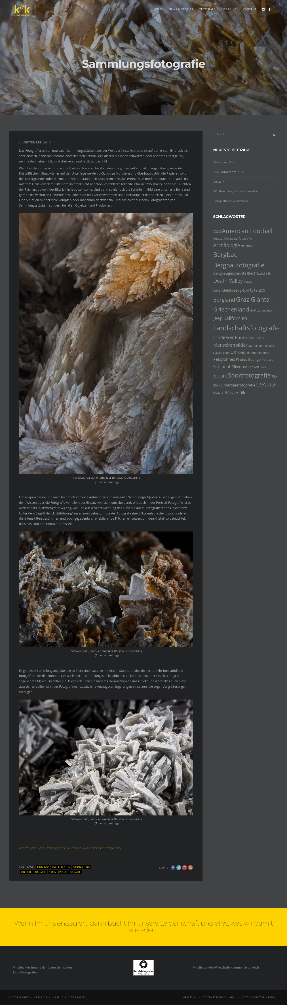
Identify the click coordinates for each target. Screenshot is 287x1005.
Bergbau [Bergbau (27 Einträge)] (225, 254)
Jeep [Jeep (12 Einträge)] (218, 318)
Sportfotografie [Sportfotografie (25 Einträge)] (249, 375)
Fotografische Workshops (231, 201)
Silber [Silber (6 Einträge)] (236, 366)
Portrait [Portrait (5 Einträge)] (267, 359)
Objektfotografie (33, 872)
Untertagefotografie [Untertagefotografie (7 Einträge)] (238, 385)
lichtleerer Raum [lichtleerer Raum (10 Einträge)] (230, 337)
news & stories (181, 9)
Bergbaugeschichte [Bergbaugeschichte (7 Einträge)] (230, 273)
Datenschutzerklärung (258, 997)
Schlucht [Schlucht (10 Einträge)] (221, 366)
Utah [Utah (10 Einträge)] (271, 385)
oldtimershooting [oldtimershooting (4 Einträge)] (257, 353)
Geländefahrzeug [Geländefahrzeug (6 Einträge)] (227, 290)
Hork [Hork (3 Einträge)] (269, 310)
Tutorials (207, 9)
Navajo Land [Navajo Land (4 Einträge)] (221, 353)
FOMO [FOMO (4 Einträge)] (248, 282)
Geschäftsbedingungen (219, 997)
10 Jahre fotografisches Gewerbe (236, 191)
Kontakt (249, 9)
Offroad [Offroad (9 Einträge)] (238, 352)
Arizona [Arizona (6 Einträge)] (247, 245)
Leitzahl (219, 181)
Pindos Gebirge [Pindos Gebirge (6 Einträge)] (248, 359)
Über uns (229, 9)
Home (158, 9)
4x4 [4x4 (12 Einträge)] (217, 231)
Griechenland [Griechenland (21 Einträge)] (231, 309)
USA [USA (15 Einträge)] (261, 384)
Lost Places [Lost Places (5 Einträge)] (256, 338)
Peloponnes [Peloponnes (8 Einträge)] (224, 359)
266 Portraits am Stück (229, 172)
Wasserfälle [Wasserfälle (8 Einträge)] (235, 392)
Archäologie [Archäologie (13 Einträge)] (226, 245)
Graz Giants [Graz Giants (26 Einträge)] (252, 299)
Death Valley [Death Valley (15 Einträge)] (228, 280)
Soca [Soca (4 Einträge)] (263, 367)
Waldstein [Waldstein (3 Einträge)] (218, 393)
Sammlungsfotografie (65, 872)
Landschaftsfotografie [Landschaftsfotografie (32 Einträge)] (246, 327)
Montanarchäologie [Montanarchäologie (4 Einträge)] (261, 346)
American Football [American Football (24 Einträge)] (247, 231)
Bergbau (43, 866)
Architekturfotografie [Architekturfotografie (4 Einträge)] (238, 239)
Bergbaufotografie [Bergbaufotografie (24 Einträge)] (238, 265)
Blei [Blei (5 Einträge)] (250, 273)
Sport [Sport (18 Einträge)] (220, 375)
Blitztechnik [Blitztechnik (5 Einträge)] (262, 273)
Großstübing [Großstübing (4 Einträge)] (258, 310)
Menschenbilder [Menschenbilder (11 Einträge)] (230, 345)
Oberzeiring (81, 866)
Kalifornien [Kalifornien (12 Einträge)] (235, 318)
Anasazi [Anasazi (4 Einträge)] (218, 239)
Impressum (189, 997)
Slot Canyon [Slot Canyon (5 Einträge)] (250, 367)
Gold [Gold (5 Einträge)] (245, 290)
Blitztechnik (61, 866)
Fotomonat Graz (225, 162)
